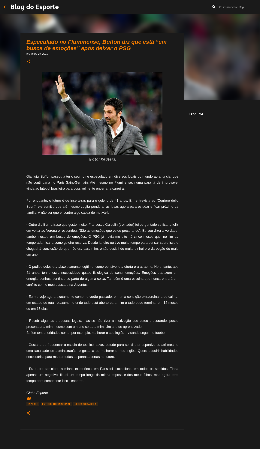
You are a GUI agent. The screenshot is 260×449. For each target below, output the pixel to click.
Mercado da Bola (85, 404)
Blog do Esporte (35, 7)
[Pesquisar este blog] (237, 6)
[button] (28, 61)
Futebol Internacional (56, 404)
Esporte (33, 404)
